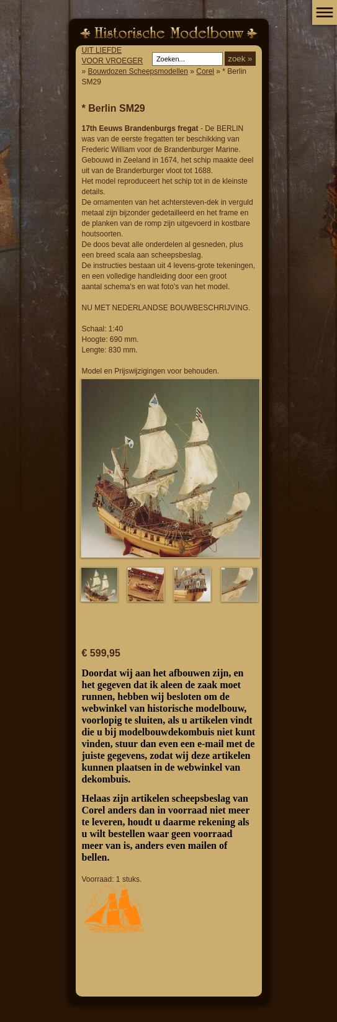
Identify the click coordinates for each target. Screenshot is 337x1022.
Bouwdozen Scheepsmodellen (138, 71)
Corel (205, 71)
